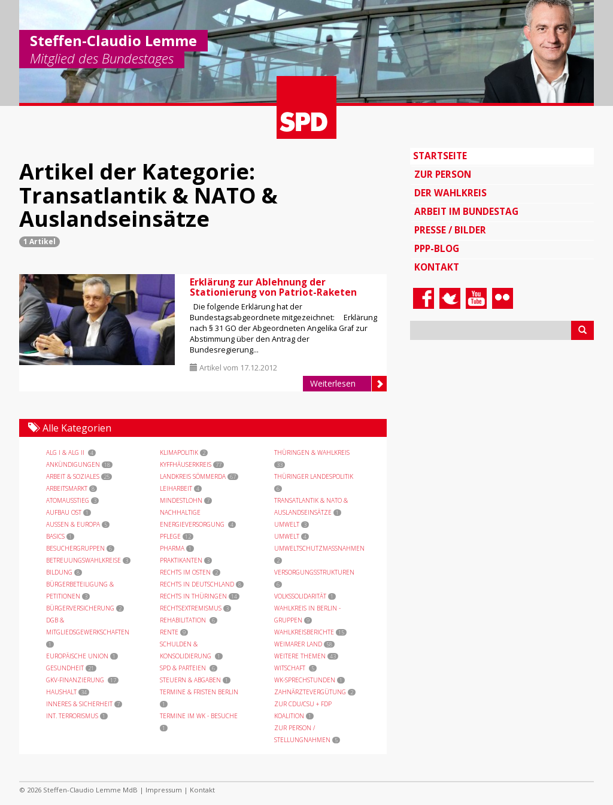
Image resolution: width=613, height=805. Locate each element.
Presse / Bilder (450, 230)
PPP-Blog (436, 248)
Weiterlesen (348, 383)
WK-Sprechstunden (309, 680)
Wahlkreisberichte (310, 632)
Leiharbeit (181, 488)
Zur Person (442, 174)
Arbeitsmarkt (71, 488)
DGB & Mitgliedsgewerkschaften (88, 632)
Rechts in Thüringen (199, 596)
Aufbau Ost (68, 512)
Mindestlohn (186, 500)
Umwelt (291, 524)
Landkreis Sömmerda (199, 476)
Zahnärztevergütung (315, 692)
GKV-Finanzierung (82, 680)
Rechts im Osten (190, 572)
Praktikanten (186, 560)
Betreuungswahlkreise (88, 560)
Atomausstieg (72, 500)
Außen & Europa (78, 524)
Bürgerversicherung (85, 608)
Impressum (163, 789)
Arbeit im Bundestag (466, 211)
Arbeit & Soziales (79, 476)
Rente (174, 632)
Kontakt (436, 267)
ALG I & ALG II (71, 452)
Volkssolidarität (305, 596)
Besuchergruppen (80, 548)
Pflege (176, 536)
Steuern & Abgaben (195, 680)
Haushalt (67, 692)
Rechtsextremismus (195, 608)
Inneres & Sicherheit (84, 704)
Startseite (440, 156)
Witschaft (295, 668)
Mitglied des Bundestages (102, 59)
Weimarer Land (304, 644)
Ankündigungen (79, 464)
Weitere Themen (306, 656)
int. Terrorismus (77, 716)
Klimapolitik (184, 452)
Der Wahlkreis (450, 193)
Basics (60, 536)
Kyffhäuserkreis (192, 464)
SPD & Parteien (188, 668)
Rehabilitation (188, 620)
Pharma (177, 548)
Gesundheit (71, 668)
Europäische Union (82, 656)
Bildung (64, 572)
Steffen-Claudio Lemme (113, 40)
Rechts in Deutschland (202, 584)
